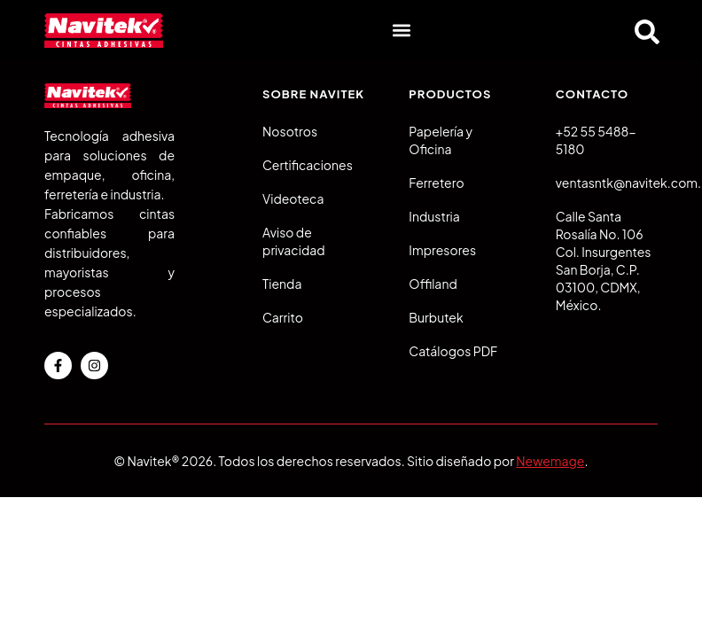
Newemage (550, 461)
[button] (401, 30)
